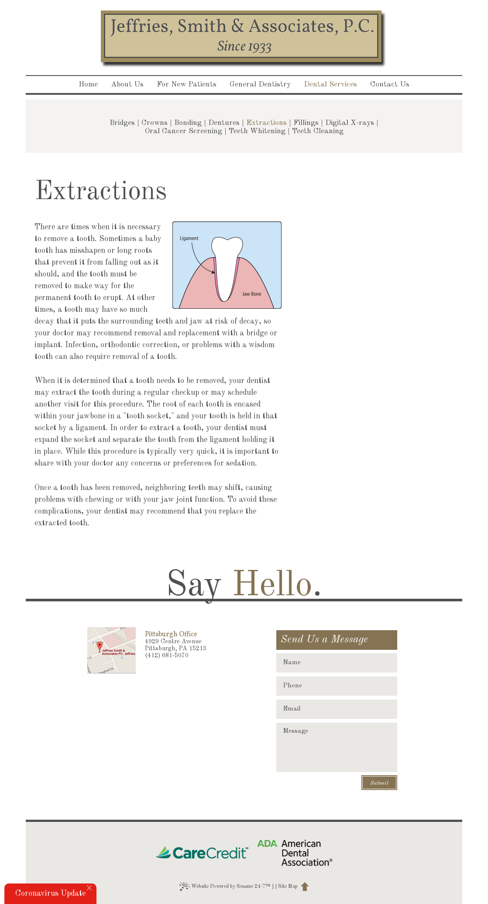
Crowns (154, 123)
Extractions (266, 123)
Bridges (122, 123)
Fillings (306, 123)
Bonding (188, 123)
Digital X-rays (349, 123)
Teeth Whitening (257, 131)
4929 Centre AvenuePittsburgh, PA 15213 (175, 645)
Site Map (288, 886)
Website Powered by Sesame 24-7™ (225, 886)
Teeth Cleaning (318, 131)
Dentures (224, 123)
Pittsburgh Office (171, 634)
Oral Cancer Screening (183, 131)
